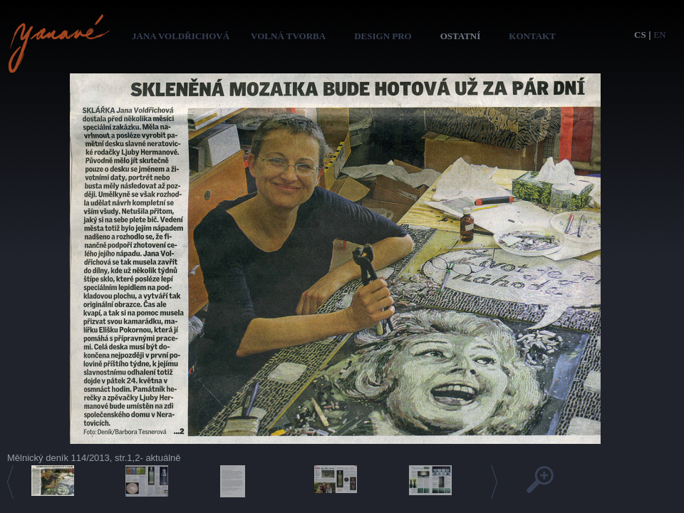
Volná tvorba (288, 36)
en (659, 34)
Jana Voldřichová (180, 36)
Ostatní (460, 36)
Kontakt (532, 36)
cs (640, 34)
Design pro (383, 36)
